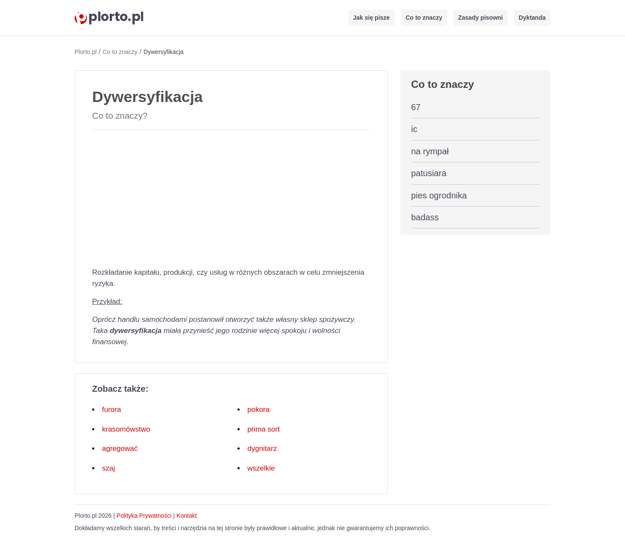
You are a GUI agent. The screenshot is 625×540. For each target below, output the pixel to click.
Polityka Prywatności (144, 515)
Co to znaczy (424, 17)
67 (416, 107)
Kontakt (187, 515)
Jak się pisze (371, 17)
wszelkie (261, 468)
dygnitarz (262, 448)
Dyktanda (532, 17)
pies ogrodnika (439, 195)
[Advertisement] (231, 197)
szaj (108, 468)
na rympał (430, 151)
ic (414, 129)
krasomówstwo (126, 429)
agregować (120, 448)
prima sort (263, 429)
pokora (258, 409)
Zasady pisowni (480, 17)
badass (425, 217)
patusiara (428, 173)
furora (111, 409)
